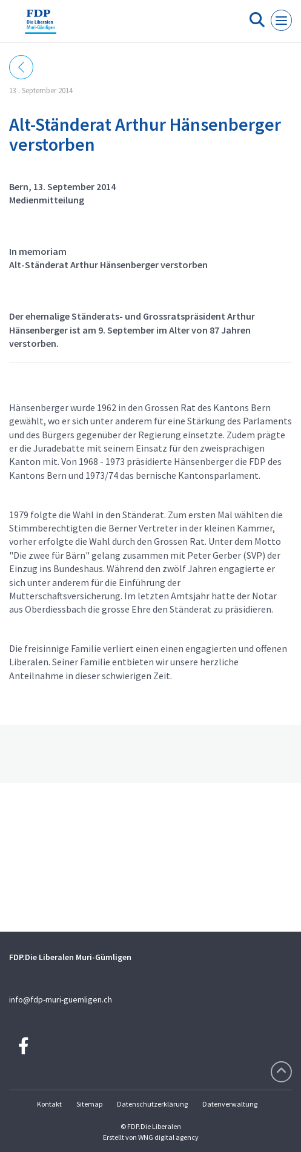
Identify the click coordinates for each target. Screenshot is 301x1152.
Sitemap (89, 1103)
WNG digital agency (168, 1137)
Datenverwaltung (229, 1103)
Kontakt (49, 1103)
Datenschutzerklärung (152, 1103)
